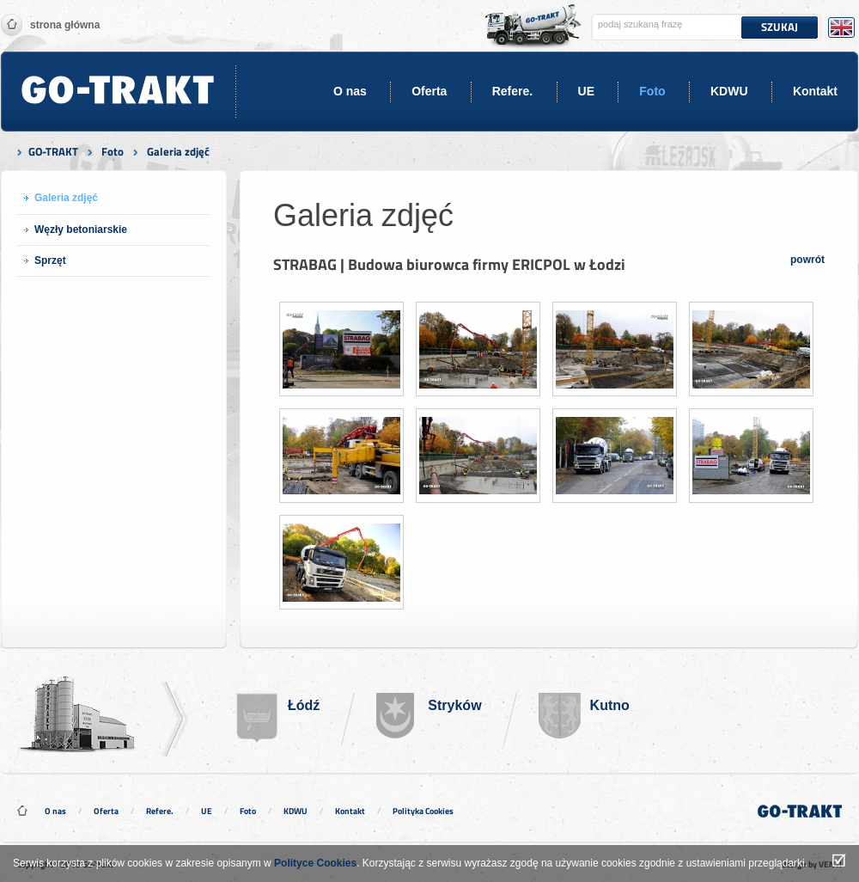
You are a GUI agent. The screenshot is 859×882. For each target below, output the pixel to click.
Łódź (304, 705)
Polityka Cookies (423, 811)
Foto (652, 91)
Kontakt (815, 91)
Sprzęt (50, 260)
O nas (350, 91)
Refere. (512, 91)
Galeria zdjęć (178, 151)
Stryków (454, 705)
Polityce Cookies (315, 863)
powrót (807, 260)
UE (586, 91)
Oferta (429, 91)
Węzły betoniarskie (80, 230)
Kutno (610, 705)
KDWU (729, 91)
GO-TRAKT (53, 151)
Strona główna (65, 25)
